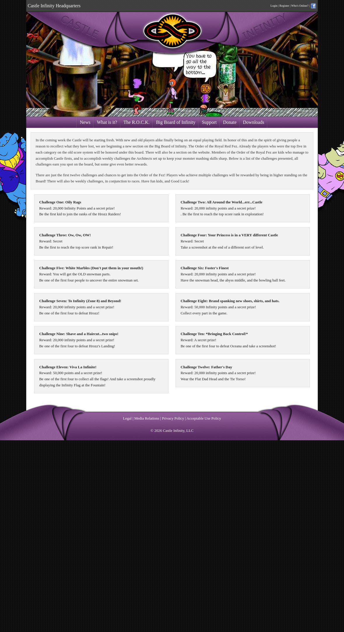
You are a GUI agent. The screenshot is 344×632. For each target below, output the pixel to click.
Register (284, 5)
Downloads (253, 122)
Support (209, 122)
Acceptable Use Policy (204, 418)
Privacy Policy (173, 418)
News (85, 122)
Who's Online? (299, 5)
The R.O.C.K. (137, 122)
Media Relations (146, 418)
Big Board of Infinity (176, 122)
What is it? (107, 122)
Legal (127, 418)
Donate (229, 122)
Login (274, 5)
